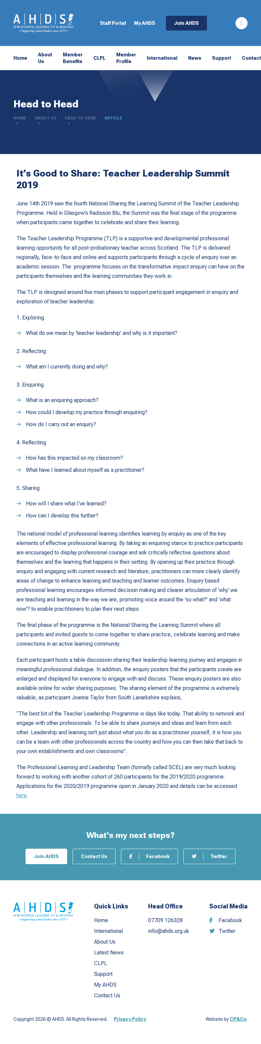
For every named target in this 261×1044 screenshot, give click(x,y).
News (194, 58)
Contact (251, 58)
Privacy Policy (130, 1019)
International (162, 58)
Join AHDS (186, 23)
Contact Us (94, 856)
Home (20, 58)
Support (221, 58)
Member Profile (126, 58)
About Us (45, 58)
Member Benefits (73, 58)
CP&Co (238, 1019)
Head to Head (80, 118)
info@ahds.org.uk (168, 931)
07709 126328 (165, 920)
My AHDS (144, 23)
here (21, 795)
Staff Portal (113, 23)
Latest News (109, 952)
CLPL (99, 58)
